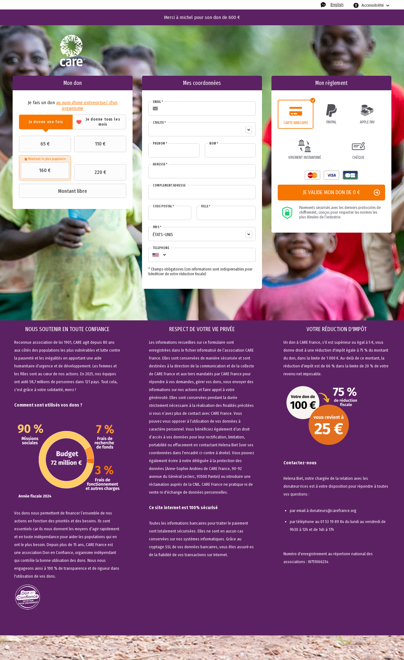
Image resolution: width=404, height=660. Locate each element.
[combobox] (202, 129)
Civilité (159, 123)
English (336, 5)
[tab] (46, 122)
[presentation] (45, 122)
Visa (331, 175)
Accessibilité (372, 5)
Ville (205, 206)
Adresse (160, 164)
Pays (157, 227)
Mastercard (312, 175)
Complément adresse (169, 185)
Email (158, 102)
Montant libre (54, 191)
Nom (213, 144)
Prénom (160, 144)
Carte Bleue (350, 175)
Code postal (163, 206)
